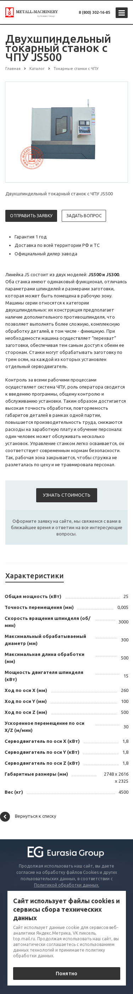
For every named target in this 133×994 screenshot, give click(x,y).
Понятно (66, 973)
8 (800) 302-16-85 (94, 12)
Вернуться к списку (28, 817)
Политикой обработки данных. (66, 885)
